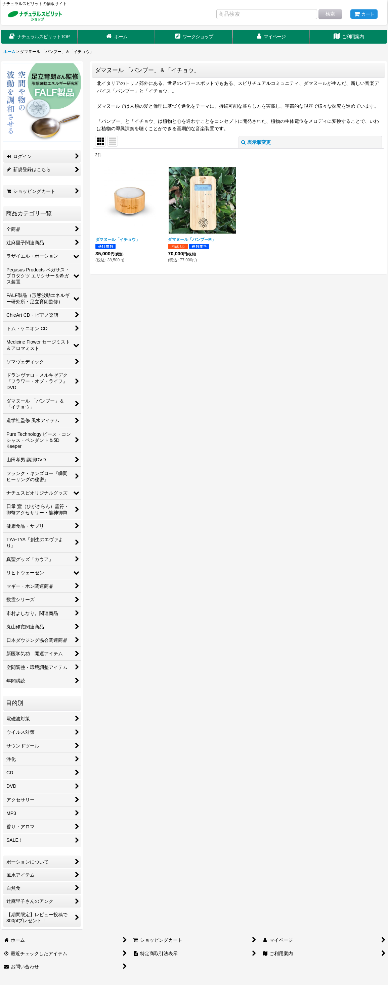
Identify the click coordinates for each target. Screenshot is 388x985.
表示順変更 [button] (256, 142)
